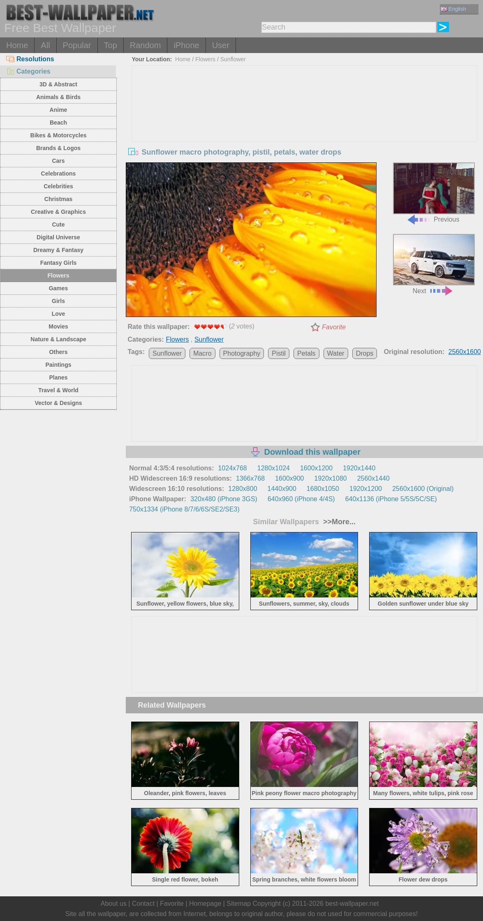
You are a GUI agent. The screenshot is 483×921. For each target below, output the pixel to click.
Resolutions (30, 59)
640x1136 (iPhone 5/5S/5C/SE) (391, 498)
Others (58, 352)
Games (58, 288)
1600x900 (289, 478)
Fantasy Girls (58, 262)
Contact (143, 903)
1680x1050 (323, 488)
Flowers (58, 275)
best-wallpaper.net (352, 903)
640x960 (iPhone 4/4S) (301, 498)
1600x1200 (316, 468)
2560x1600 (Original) (422, 488)
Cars (58, 160)
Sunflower (233, 59)
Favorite (334, 327)
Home (17, 45)
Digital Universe (58, 237)
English (453, 9)
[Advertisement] (304, 127)
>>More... (338, 522)
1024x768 (232, 468)
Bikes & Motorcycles (58, 135)
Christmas (58, 199)
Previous (434, 192)
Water (335, 353)
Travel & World (58, 390)
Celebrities (58, 186)
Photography (242, 353)
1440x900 (282, 488)
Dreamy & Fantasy (58, 250)
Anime (58, 109)
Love (58, 313)
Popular (77, 45)
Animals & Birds (58, 97)
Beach (58, 122)
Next (434, 264)
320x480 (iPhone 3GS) (223, 498)
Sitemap (238, 903)
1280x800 (242, 488)
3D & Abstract (58, 84)
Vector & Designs (58, 403)
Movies (58, 326)
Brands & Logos (58, 148)
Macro (202, 353)
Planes (58, 377)
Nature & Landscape (58, 339)
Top (110, 45)
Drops (365, 353)
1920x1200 (365, 488)
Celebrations (58, 173)
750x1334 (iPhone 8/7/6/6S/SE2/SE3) (184, 509)
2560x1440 (373, 478)
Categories (28, 71)
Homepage (205, 903)
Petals (306, 353)
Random (145, 45)
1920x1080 (330, 478)
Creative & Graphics (58, 211)
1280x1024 (273, 468)
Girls (58, 301)
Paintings (58, 364)
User (220, 45)
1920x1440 (359, 468)
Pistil (279, 353)
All (45, 45)
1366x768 (250, 478)
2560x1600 (464, 351)
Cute (58, 224)
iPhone (186, 45)
